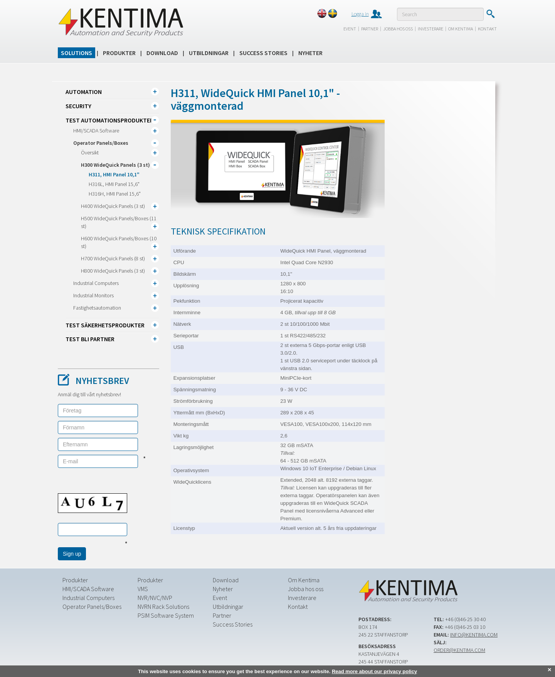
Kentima (120, 22)
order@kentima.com (459, 650)
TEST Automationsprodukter (109, 120)
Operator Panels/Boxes (100, 142)
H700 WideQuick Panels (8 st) (113, 258)
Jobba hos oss (398, 29)
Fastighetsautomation (97, 307)
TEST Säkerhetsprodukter (105, 325)
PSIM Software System (166, 615)
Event (349, 29)
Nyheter (310, 53)
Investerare (430, 29)
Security (78, 106)
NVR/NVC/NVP (155, 598)
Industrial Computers (96, 283)
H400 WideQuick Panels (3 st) (113, 206)
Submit (490, 14)
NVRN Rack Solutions (163, 606)
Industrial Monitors (93, 295)
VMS (143, 589)
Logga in (360, 13)
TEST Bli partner (90, 339)
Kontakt (487, 29)
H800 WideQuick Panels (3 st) (113, 270)
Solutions (76, 53)
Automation (84, 92)
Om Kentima (460, 29)
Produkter (119, 53)
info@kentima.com (474, 634)
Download (162, 53)
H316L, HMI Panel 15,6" (114, 184)
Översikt (90, 152)
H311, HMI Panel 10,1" (114, 174)
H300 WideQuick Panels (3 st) (115, 164)
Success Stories (263, 53)
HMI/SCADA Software (96, 130)
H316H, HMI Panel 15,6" (115, 193)
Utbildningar (209, 53)
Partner (369, 29)
